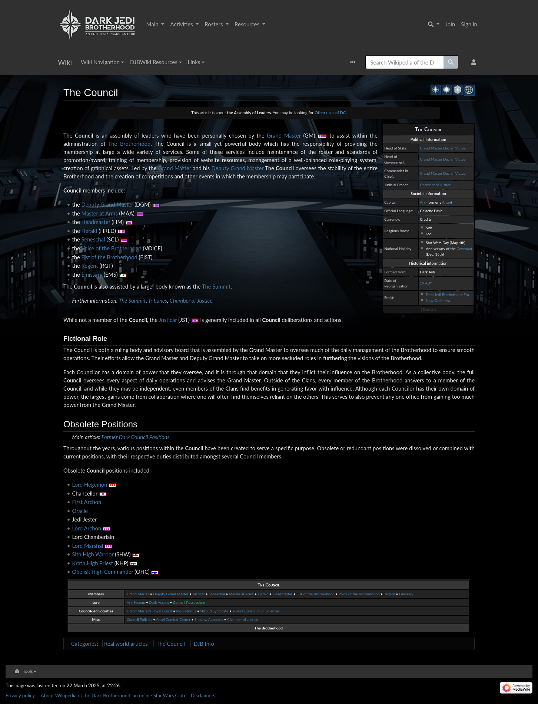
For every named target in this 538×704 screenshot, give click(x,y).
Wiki (65, 62)
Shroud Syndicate (214, 611)
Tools (28, 671)
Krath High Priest (92, 563)
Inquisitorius (186, 611)
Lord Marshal (87, 545)
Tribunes (157, 300)
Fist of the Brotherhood (109, 257)
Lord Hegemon (89, 484)
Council (84, 135)
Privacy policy (20, 695)
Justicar (168, 319)
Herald (89, 230)
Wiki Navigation (100, 62)
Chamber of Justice (435, 184)
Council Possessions (189, 602)
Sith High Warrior (93, 554)
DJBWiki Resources (153, 62)
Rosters (214, 24)
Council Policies (139, 619)
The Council (268, 585)
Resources (248, 24)
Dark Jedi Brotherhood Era (447, 294)
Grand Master (431, 148)
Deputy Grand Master (237, 168)
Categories (84, 643)
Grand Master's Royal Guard (149, 611)
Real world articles (126, 643)
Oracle (80, 510)
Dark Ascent (159, 602)
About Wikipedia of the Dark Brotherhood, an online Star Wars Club (113, 695)
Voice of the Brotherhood (111, 248)
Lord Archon (87, 528)
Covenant (464, 248)
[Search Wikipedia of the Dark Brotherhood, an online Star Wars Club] (404, 62)
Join (450, 24)
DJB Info (204, 643)
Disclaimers (203, 695)
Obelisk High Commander (102, 571)
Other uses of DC (330, 112)
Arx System (136, 602)
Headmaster (96, 221)
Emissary (92, 274)
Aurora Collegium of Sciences (256, 611)
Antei (446, 202)
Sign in (469, 24)
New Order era (438, 300)
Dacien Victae (454, 148)
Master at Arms (100, 213)
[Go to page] (451, 62)
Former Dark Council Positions (135, 437)
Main (153, 24)
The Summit (216, 286)
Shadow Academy (209, 619)
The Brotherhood (129, 143)
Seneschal (93, 239)
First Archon (87, 502)
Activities (182, 24)
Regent (90, 265)
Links (194, 62)
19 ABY (426, 283)
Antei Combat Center (173, 619)
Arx (422, 202)
